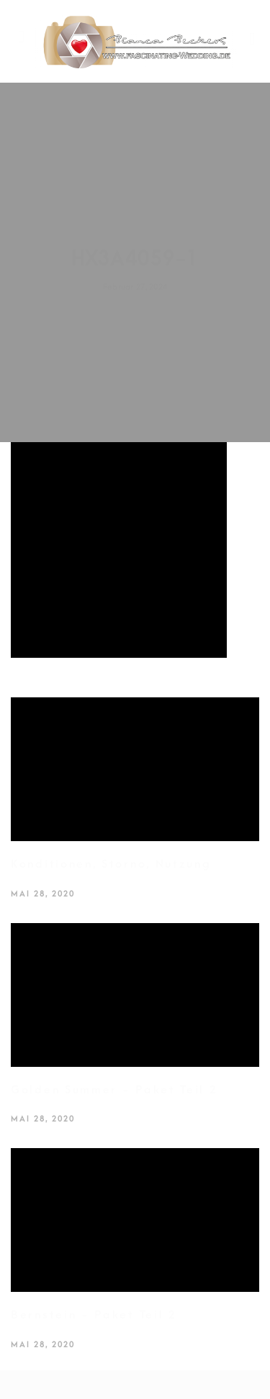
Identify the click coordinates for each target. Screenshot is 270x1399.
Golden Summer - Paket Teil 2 (114, 1089)
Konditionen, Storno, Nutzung (111, 864)
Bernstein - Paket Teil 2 (94, 1314)
